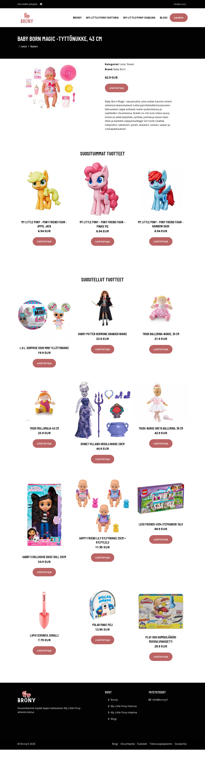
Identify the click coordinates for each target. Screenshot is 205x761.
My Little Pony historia (102, 16)
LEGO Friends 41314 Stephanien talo (161, 521)
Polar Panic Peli (102, 622)
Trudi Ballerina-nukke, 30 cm (160, 331)
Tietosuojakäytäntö (160, 741)
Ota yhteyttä (128, 741)
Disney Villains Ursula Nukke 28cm (103, 441)
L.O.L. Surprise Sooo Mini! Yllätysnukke (44, 345)
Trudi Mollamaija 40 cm (44, 425)
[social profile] (41, 4)
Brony (77, 16)
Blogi (163, 16)
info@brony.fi (178, 4)
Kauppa (178, 16)
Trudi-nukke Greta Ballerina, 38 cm (161, 425)
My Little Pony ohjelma (139, 16)
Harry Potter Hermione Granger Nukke (102, 331)
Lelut (24, 44)
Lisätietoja (116, 85)
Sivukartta (180, 741)
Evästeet (142, 741)
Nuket (34, 44)
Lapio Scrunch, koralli (44, 632)
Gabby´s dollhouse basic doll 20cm (44, 554)
